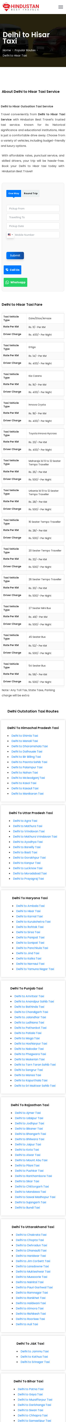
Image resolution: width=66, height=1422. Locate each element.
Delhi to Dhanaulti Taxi (31, 1251)
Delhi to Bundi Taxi (27, 1208)
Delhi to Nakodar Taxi (29, 1049)
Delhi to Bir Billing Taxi (26, 757)
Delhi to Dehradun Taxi (31, 1245)
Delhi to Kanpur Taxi (26, 863)
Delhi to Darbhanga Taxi (34, 1405)
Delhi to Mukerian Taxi (29, 1059)
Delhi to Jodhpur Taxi (29, 1123)
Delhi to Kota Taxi (27, 1150)
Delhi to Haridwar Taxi (31, 1256)
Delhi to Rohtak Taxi (29, 927)
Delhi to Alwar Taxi (27, 1155)
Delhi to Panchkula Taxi (32, 948)
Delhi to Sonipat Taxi (30, 943)
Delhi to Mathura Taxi (27, 826)
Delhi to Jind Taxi (27, 953)
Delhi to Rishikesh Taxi (31, 1314)
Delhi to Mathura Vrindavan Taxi (35, 837)
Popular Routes (25, 50)
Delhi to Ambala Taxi (30, 906)
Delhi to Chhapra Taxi (33, 1415)
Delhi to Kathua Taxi (34, 1357)
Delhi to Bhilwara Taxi (29, 1139)
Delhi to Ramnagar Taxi (32, 1293)
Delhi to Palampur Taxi (26, 767)
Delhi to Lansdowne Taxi (32, 1266)
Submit (15, 255)
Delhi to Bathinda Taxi (29, 1007)
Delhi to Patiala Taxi (27, 1033)
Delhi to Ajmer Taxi (28, 1113)
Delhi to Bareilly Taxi (26, 847)
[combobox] (10, 234)
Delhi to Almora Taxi (29, 1308)
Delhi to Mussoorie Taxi (31, 1277)
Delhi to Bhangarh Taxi (30, 1134)
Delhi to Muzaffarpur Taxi (35, 1400)
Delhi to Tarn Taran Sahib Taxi (35, 1065)
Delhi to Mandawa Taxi (30, 1192)
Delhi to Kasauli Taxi (24, 788)
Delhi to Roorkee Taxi (30, 1319)
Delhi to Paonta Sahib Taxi (29, 762)
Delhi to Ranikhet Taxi (30, 1298)
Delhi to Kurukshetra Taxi (33, 922)
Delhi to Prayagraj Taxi (28, 879)
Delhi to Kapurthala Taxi (30, 1080)
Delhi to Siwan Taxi (30, 1410)
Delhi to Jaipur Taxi (28, 1144)
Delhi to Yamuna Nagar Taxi (35, 969)
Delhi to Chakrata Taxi (31, 1235)
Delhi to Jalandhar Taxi (30, 1017)
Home (7, 50)
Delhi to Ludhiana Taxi (29, 1023)
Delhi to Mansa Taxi (27, 1075)
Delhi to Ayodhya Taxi (28, 842)
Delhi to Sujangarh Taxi (30, 1202)
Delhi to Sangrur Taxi (28, 1070)
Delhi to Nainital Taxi (29, 1282)
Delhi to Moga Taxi (27, 1038)
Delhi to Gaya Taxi (30, 1394)
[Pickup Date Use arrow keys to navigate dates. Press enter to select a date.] (33, 225)
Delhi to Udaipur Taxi (29, 1118)
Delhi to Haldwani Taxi (31, 1303)
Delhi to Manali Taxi (24, 741)
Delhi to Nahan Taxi (24, 773)
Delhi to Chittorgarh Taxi (32, 1187)
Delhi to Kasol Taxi (23, 783)
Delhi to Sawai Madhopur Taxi (35, 1197)
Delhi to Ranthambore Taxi (33, 1176)
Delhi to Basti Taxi (25, 852)
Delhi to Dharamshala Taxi (29, 746)
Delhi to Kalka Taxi (28, 958)
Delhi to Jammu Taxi (35, 1351)
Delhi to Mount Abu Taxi (31, 1160)
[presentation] (33, 245)
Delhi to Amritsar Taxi (29, 996)
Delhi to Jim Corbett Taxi (33, 1261)
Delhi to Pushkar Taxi (29, 1171)
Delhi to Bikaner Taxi (29, 1129)
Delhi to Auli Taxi (27, 1324)
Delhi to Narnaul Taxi (30, 964)
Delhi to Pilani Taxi (27, 1165)
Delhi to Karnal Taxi (29, 916)
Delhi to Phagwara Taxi (30, 1054)
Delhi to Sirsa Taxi (28, 932)
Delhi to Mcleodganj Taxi (28, 778)
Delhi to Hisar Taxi (28, 911)
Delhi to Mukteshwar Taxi (33, 1272)
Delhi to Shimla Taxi (24, 736)
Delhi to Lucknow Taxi (27, 868)
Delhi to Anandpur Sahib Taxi (34, 1001)
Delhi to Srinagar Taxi (35, 1362)
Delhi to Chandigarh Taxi (31, 1012)
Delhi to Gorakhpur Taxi (29, 858)
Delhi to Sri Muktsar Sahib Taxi (34, 1086)
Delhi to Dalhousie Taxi (26, 752)
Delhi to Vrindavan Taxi (29, 831)
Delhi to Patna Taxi (30, 1389)
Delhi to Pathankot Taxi (30, 1028)
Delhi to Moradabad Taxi (30, 873)
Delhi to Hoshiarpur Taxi (30, 1044)
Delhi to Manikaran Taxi (27, 794)
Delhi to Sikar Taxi (27, 1181)
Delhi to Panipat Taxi (30, 937)
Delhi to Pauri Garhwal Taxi (34, 1287)
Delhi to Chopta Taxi (30, 1240)
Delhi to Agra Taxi (25, 821)
